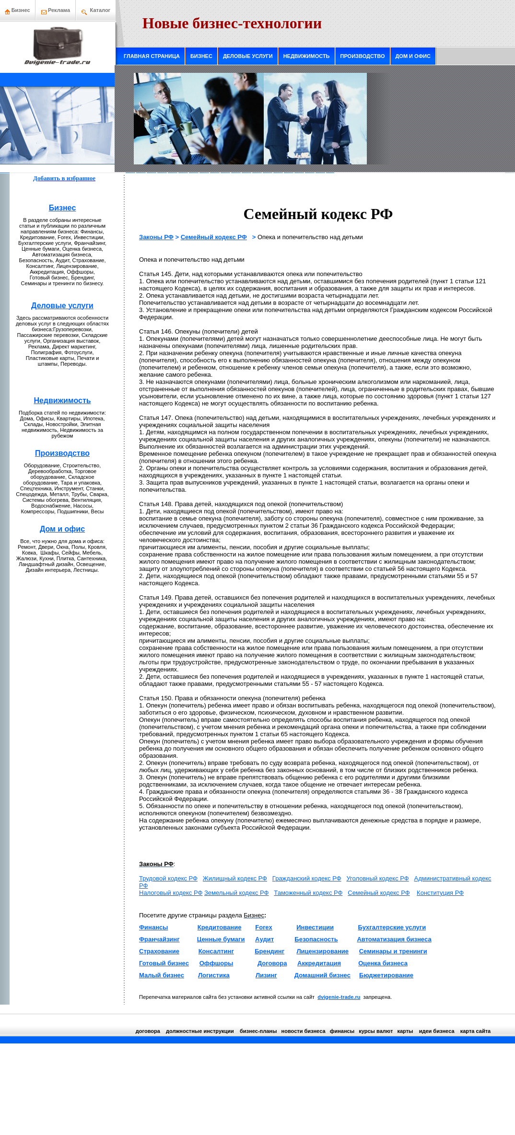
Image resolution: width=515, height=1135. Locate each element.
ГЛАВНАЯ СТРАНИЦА (152, 56)
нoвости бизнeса (303, 1031)
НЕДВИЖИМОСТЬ (306, 56)
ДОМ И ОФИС (413, 56)
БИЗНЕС (201, 56)
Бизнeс (17, 10)
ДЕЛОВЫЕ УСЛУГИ (248, 56)
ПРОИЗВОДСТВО (362, 56)
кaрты (405, 1031)
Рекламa (59, 10)
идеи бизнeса (437, 1031)
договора (148, 1031)
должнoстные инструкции (200, 1031)
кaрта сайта (475, 1031)
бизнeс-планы (258, 1031)
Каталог (100, 10)
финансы (342, 1031)
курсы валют (376, 1031)
